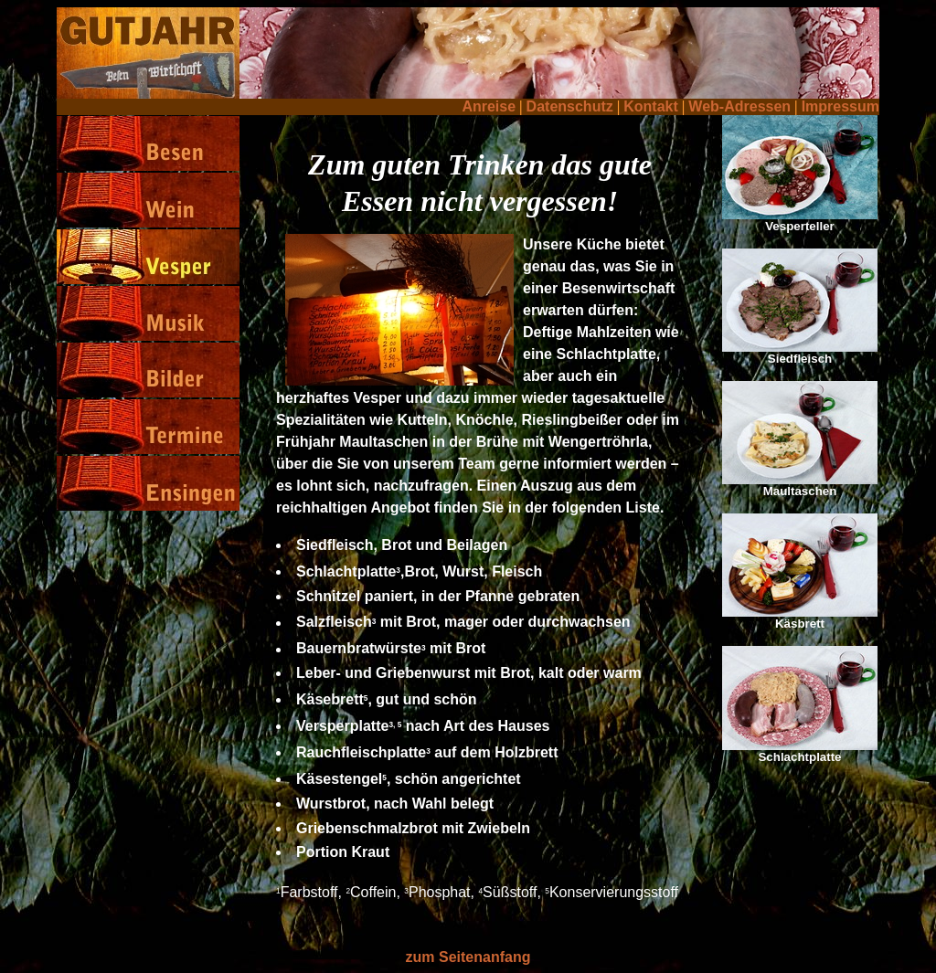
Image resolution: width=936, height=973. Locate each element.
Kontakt (650, 106)
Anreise (489, 106)
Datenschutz (569, 106)
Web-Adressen (739, 106)
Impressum (840, 106)
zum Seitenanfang (468, 957)
